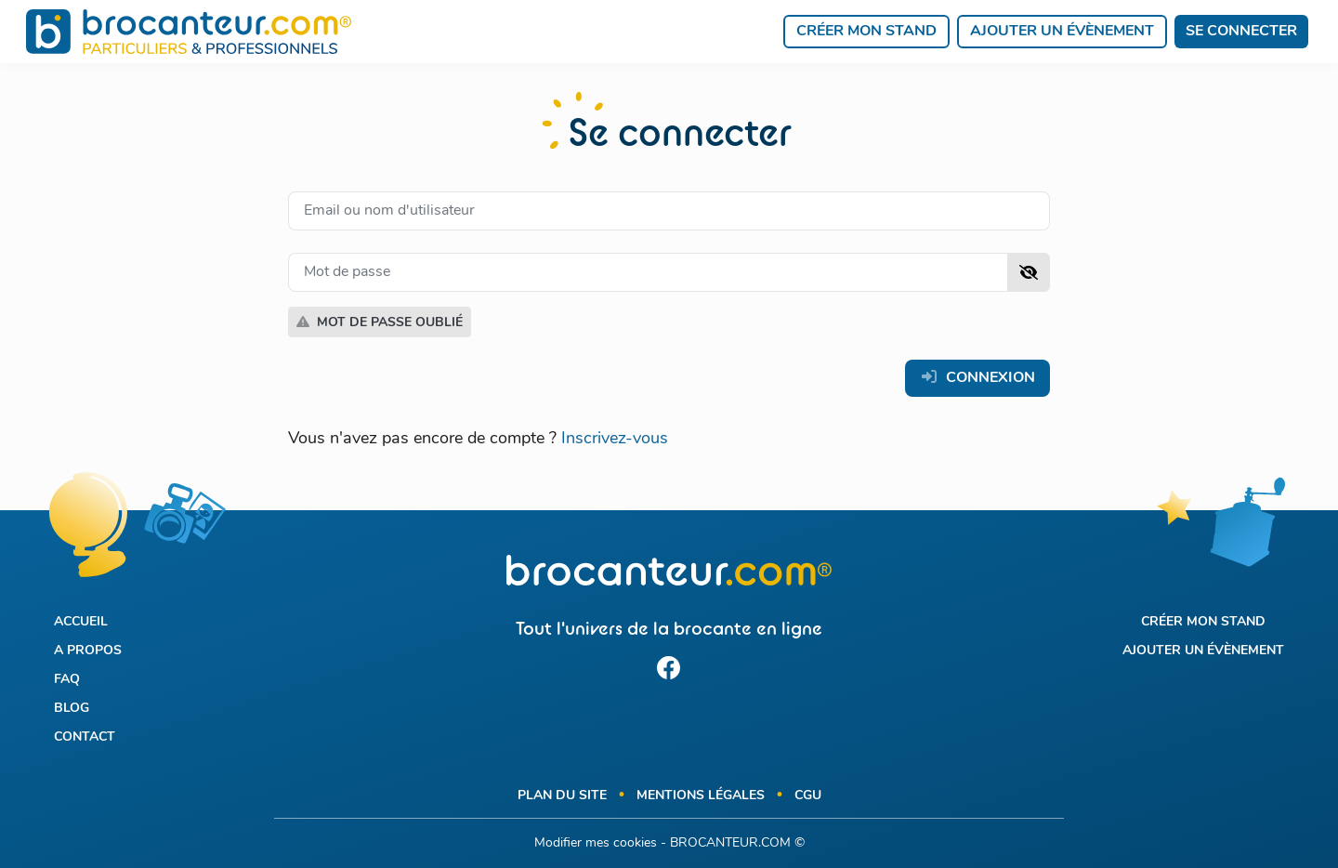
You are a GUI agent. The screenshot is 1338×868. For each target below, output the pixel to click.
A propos (88, 651)
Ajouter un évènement (1062, 31)
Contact (84, 737)
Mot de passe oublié (379, 322)
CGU (807, 796)
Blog (71, 709)
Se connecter (1241, 31)
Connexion (977, 377)
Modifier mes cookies (595, 843)
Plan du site (562, 796)
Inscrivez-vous (614, 439)
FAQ (67, 680)
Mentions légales (700, 796)
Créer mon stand (866, 31)
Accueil (81, 622)
